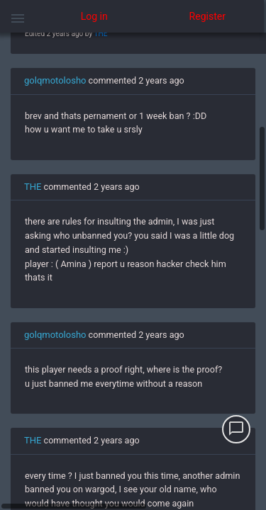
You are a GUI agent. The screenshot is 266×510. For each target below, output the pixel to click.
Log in (94, 16)
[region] (133, 271)
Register (207, 16)
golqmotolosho (55, 80)
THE (100, 34)
